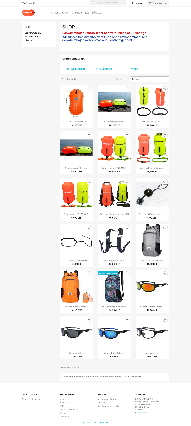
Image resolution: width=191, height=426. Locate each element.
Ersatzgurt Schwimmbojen (76, 260)
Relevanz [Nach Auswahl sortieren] (150, 79)
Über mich (64, 416)
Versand (63, 399)
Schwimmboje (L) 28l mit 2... (152, 168)
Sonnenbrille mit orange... (152, 306)
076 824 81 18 (28, 3)
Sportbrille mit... (152, 353)
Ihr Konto (103, 394)
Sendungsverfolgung (107, 399)
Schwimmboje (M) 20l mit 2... (114, 168)
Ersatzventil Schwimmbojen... (152, 214)
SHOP (29, 27)
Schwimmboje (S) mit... (114, 121)
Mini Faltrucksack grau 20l (152, 260)
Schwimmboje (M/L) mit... (76, 168)
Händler (97, 12)
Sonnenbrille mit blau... (114, 353)
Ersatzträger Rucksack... (114, 260)
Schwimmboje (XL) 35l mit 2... (77, 214)
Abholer (63, 402)
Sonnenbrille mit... (76, 353)
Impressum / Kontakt (69, 409)
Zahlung (63, 413)
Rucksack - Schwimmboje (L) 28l (114, 214)
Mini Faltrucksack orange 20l (76, 306)
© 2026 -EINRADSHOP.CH (95, 422)
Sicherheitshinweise (31, 399)
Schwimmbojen (59, 12)
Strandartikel (80, 12)
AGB (62, 406)
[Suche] (108, 2)
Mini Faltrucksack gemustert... (114, 306)
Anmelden (102, 402)
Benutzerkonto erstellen (108, 406)
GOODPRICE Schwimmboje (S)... (76, 121)
